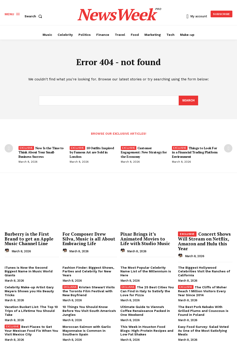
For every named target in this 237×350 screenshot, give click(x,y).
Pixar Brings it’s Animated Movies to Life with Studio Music (145, 239)
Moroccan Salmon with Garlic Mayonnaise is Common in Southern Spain (86, 330)
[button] (34, 16)
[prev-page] (9, 148)
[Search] (188, 101)
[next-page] (228, 148)
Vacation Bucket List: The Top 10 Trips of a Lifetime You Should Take (31, 311)
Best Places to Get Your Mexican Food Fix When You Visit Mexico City (31, 330)
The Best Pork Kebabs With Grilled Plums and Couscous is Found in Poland (203, 311)
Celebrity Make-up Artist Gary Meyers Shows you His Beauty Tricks (29, 291)
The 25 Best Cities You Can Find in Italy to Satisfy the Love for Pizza (147, 291)
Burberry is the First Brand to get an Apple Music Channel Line (29, 239)
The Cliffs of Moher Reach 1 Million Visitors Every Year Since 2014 (202, 291)
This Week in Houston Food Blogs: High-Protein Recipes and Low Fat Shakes (146, 330)
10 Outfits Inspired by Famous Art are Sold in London (92, 152)
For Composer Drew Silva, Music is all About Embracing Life (88, 239)
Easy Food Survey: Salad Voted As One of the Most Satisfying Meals (203, 330)
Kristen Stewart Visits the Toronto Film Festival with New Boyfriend (88, 291)
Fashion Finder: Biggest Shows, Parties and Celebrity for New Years (88, 271)
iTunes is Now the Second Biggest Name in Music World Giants (29, 271)
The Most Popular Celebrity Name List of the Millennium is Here (145, 271)
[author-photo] (8, 250)
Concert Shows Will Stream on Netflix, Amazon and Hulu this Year (204, 241)
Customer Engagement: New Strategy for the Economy (144, 152)
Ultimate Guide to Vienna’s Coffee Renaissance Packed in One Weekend (145, 311)
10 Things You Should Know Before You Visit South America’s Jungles (89, 311)
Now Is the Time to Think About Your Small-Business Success (41, 152)
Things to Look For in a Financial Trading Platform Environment (195, 152)
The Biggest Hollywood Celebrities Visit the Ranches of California (204, 271)
